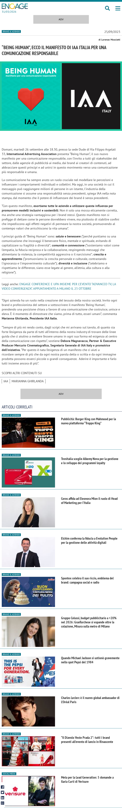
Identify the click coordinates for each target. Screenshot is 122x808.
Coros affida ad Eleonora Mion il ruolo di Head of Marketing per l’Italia (89, 500)
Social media (9, 773)
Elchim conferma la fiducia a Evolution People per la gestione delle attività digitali (89, 540)
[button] (117, 8)
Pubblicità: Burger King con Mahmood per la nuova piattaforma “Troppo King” (88, 421)
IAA (5, 381)
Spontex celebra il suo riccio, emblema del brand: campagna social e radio (87, 580)
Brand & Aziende (11, 31)
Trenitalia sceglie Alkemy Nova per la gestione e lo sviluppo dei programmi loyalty (89, 461)
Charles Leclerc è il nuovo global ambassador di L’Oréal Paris (90, 700)
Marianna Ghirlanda (28, 381)
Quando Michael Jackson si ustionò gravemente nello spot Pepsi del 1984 (90, 660)
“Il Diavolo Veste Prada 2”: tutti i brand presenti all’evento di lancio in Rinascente (87, 739)
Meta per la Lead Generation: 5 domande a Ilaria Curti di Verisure (87, 779)
